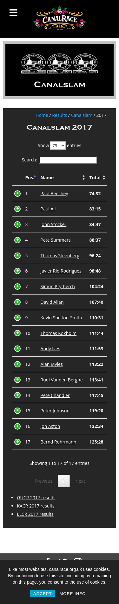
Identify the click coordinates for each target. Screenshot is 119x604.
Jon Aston (50, 426)
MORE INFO (72, 593)
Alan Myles (52, 364)
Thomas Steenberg (60, 255)
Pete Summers (56, 240)
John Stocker (54, 224)
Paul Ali (48, 209)
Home (42, 115)
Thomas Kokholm (59, 333)
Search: (59, 160)
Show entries (59, 145)
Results (59, 115)
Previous (43, 481)
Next (80, 481)
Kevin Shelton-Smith (61, 318)
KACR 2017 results (35, 506)
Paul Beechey (54, 193)
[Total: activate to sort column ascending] (97, 178)
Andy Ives (50, 348)
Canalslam (81, 115)
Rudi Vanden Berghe (62, 380)
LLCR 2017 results (35, 514)
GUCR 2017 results (36, 497)
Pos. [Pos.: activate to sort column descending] (29, 177)
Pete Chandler (55, 395)
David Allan (52, 302)
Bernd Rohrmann (58, 442)
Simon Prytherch (58, 286)
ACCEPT (42, 593)
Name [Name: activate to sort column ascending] (47, 177)
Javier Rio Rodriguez (61, 271)
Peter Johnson (55, 411)
